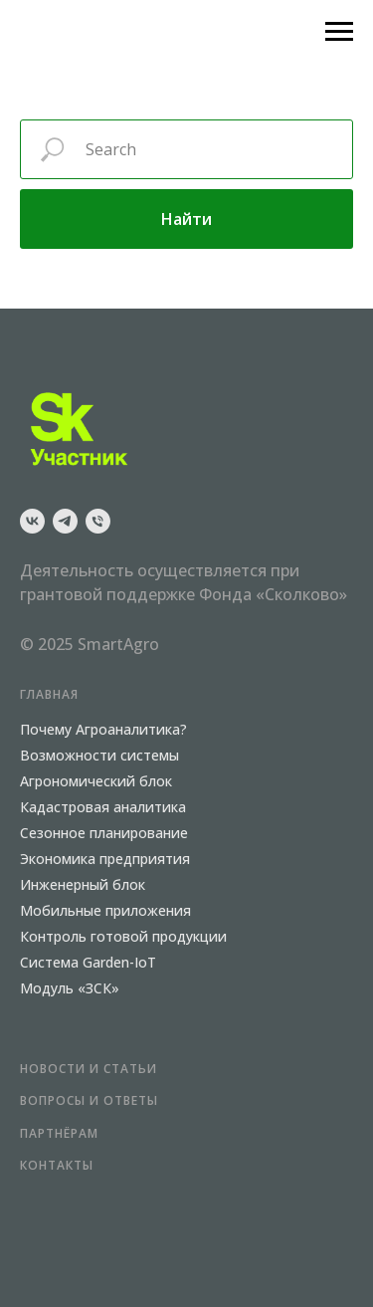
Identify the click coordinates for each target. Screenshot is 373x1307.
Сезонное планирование (104, 832)
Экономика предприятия (105, 858)
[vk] (32, 521)
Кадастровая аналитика (103, 806)
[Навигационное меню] (339, 32)
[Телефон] (98, 521)
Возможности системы (99, 755)
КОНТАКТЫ (56, 1165)
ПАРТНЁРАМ (59, 1133)
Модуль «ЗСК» (69, 988)
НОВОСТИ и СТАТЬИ (88, 1068)
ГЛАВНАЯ (49, 694)
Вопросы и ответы (89, 1100)
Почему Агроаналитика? (103, 729)
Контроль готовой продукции (123, 936)
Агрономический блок (96, 780)
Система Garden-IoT (88, 962)
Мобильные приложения (105, 910)
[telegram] (65, 521)
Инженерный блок (82, 884)
